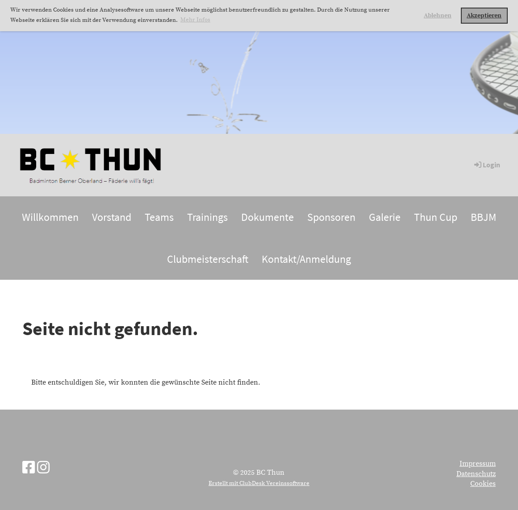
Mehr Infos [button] (195, 19)
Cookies (483, 483)
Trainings (207, 217)
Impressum (478, 463)
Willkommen (50, 217)
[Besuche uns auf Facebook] (28, 468)
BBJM (483, 217)
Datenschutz (476, 473)
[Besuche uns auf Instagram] (43, 468)
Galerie (385, 217)
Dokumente (267, 217)
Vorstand (111, 217)
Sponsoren (331, 217)
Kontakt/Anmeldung (306, 259)
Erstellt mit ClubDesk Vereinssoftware (259, 483)
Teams (159, 217)
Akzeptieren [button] (484, 16)
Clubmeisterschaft (207, 259)
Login (486, 164)
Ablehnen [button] (437, 16)
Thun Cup (435, 217)
